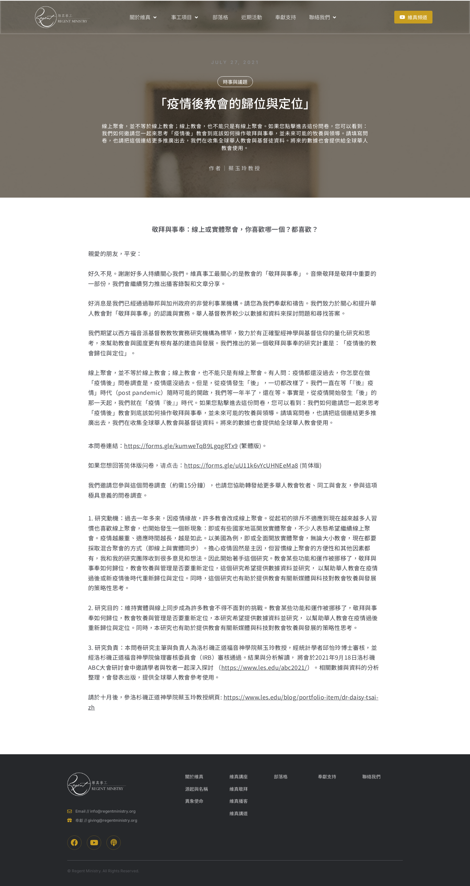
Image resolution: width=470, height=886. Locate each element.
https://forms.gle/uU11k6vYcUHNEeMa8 (241, 465)
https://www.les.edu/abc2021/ (264, 667)
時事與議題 (235, 81)
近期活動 (251, 17)
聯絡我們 (323, 17)
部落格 (220, 17)
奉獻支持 (285, 17)
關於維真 (144, 17)
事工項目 (185, 17)
